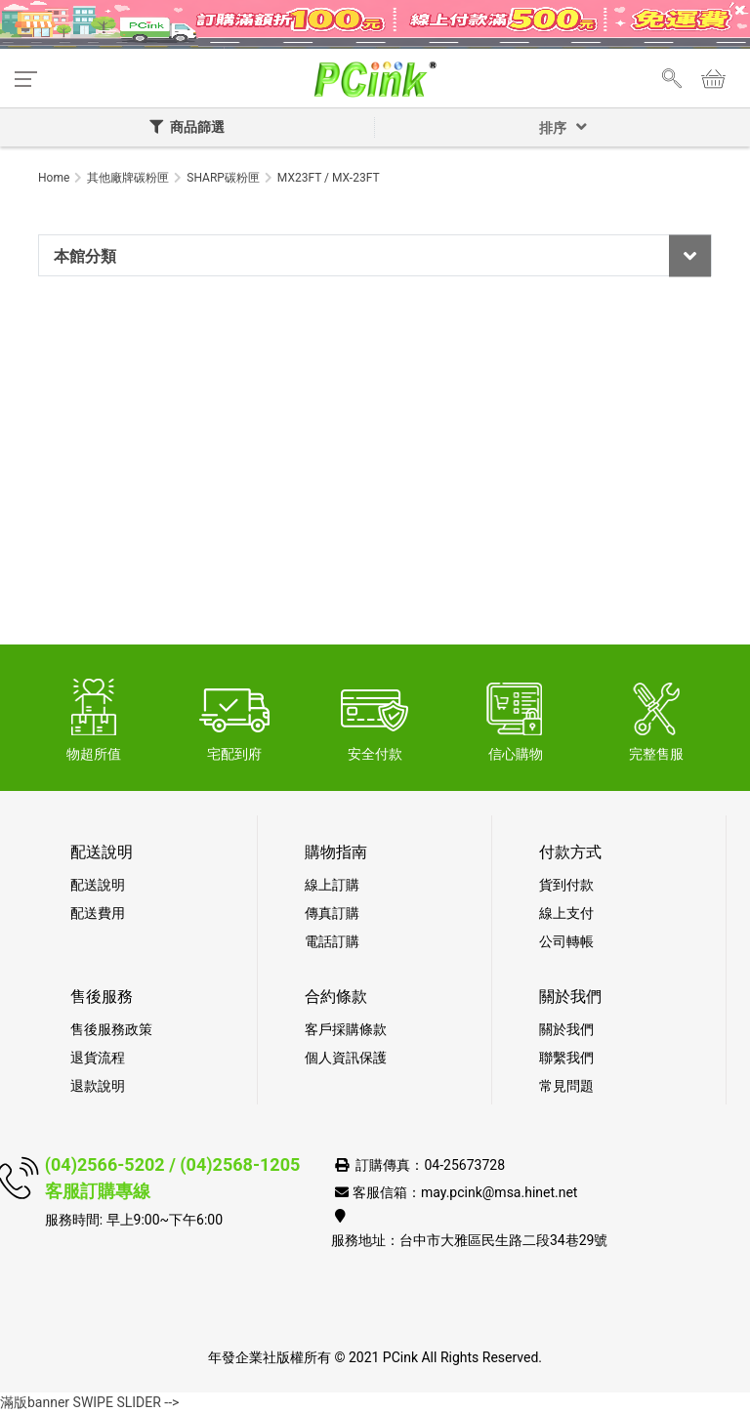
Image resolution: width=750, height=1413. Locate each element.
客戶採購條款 (346, 1029)
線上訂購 (332, 885)
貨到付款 (566, 885)
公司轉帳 (566, 941)
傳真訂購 (332, 913)
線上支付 (566, 913)
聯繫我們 (566, 1057)
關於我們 (566, 1029)
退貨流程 (97, 1057)
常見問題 (566, 1086)
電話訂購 (332, 941)
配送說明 (97, 885)
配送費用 (97, 913)
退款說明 (97, 1086)
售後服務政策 (111, 1029)
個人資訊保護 (346, 1057)
